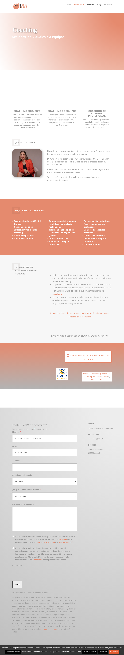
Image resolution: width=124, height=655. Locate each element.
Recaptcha (17, 563)
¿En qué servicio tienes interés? (26, 487)
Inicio (68, 8)
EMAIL (91, 420)
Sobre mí (90, 8)
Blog (99, 8)
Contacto (108, 8)
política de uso (65, 539)
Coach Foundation (96, 376)
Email (15, 443)
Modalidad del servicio (22, 472)
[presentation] (30, 570)
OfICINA (92, 442)
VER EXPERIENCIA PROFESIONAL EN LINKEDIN (90, 354)
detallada (62, 536)
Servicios (78, 8)
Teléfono (16, 458)
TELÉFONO (93, 431)
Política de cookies (13, 652)
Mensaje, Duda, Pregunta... (24, 501)
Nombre (16, 429)
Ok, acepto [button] (114, 652)
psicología (57, 291)
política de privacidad (45, 539)
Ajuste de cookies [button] (90, 652)
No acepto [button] (103, 652)
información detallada (48, 626)
